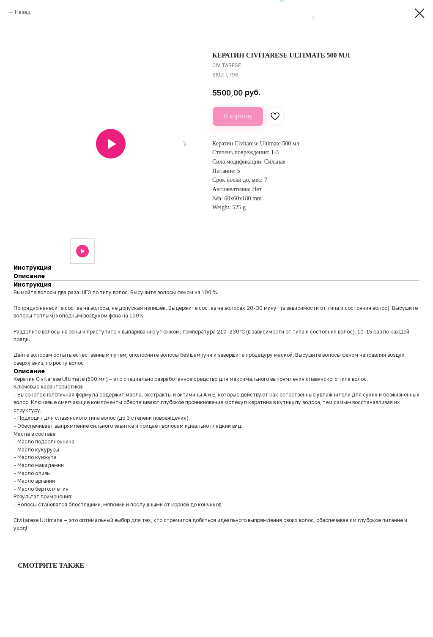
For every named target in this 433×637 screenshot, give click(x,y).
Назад (22, 12)
